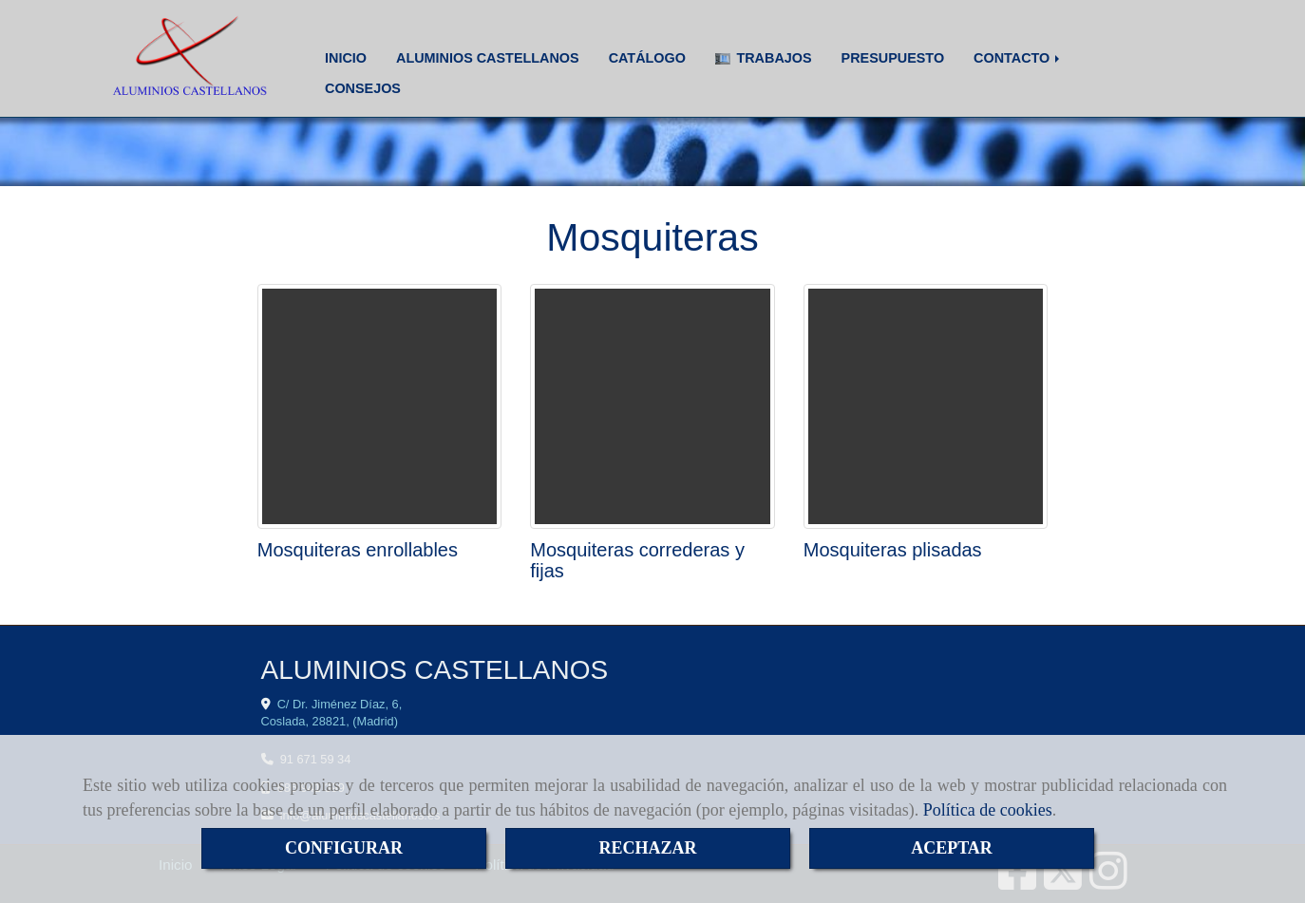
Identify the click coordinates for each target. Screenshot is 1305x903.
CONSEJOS (363, 88)
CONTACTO (1018, 58)
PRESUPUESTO (893, 58)
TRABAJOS (763, 58)
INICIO (346, 58)
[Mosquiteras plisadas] (926, 406)
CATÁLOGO (647, 58)
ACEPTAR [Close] (952, 847)
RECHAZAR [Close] (647, 847)
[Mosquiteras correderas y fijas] (652, 406)
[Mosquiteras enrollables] (379, 406)
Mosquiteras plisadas (893, 549)
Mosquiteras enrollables (357, 549)
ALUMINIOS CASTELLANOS (487, 58)
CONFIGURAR (344, 847)
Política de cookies (987, 809)
